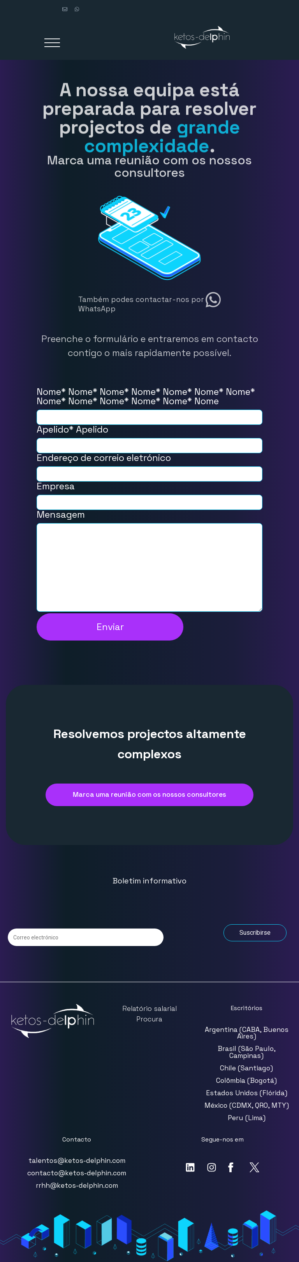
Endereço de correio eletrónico (149, 465)
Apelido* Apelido (149, 437)
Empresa (149, 494)
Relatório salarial (149, 1008)
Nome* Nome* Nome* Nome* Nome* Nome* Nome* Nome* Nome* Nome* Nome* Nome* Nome (149, 404)
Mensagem (149, 561)
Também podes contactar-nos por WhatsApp (141, 304)
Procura (149, 1019)
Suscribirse (255, 932)
